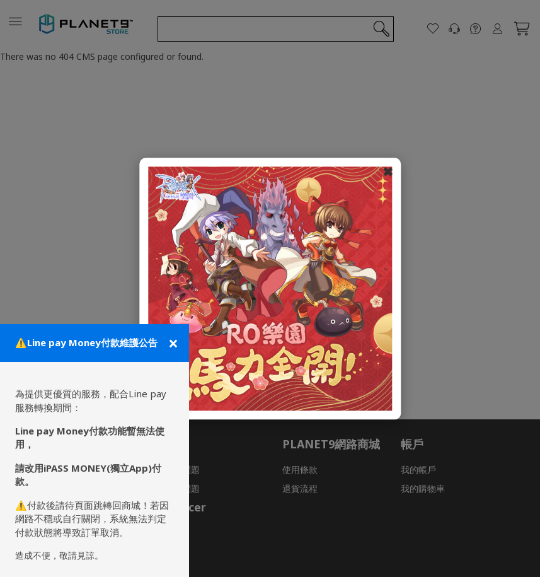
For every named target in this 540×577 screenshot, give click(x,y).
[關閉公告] (172, 343)
